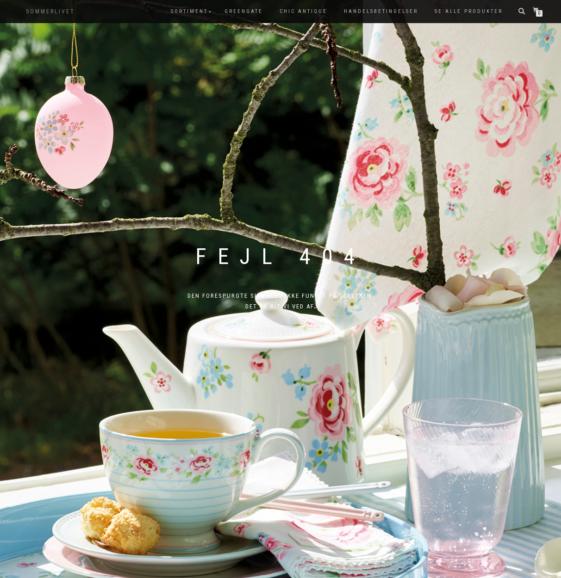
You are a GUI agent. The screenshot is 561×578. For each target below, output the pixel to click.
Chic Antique (303, 11)
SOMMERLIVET (50, 11)
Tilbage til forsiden (280, 334)
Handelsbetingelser (381, 11)
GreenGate (243, 11)
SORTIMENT (189, 11)
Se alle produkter (469, 11)
